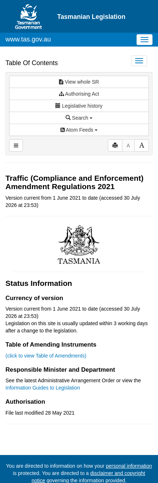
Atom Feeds (79, 130)
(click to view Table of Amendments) (45, 356)
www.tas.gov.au (28, 39)
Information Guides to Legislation (42, 388)
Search (79, 118)
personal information (129, 466)
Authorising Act (79, 94)
